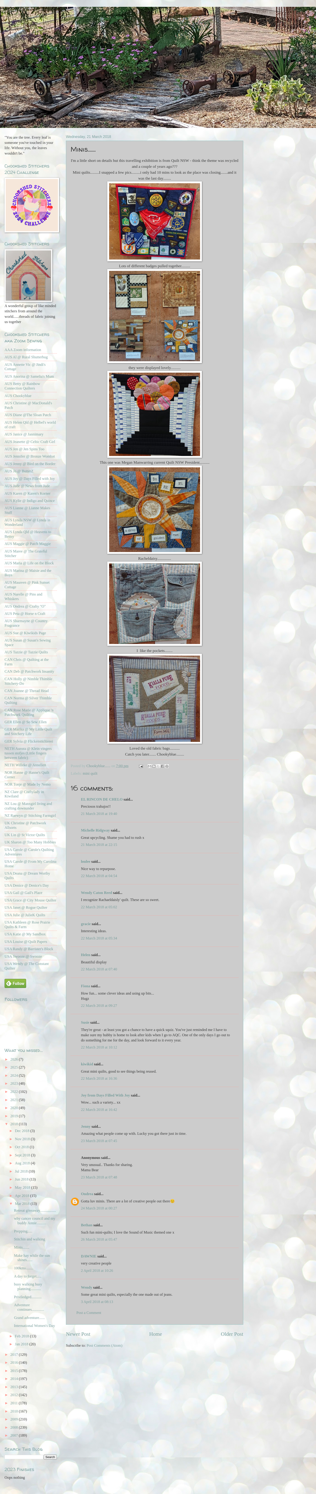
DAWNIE (88, 1256)
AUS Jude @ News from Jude (27, 486)
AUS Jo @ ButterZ (19, 471)
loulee (85, 861)
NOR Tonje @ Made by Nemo (28, 784)
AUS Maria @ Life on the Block (29, 563)
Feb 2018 (22, 1336)
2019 (14, 1116)
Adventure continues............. (29, 1307)
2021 (14, 1100)
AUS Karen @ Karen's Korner (27, 493)
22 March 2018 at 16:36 (99, 1078)
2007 (14, 1435)
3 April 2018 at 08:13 (97, 1302)
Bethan (87, 1225)
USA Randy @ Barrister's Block (29, 949)
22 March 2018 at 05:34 (99, 938)
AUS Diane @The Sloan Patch (28, 415)
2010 (14, 1411)
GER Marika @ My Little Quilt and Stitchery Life (28, 731)
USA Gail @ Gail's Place (23, 893)
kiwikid (87, 1064)
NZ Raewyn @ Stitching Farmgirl (30, 815)
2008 (14, 1427)
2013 (14, 1387)
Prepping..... (23, 1231)
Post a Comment (88, 1313)
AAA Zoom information (23, 350)
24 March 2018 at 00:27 (99, 1208)
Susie (85, 1022)
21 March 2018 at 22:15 (99, 844)
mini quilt (90, 773)
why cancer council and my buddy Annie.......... (34, 1220)
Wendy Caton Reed (96, 893)
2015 (14, 1371)
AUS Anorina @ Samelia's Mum (29, 376)
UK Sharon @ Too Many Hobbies (30, 842)
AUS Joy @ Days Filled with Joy (30, 478)
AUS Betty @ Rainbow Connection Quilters (22, 386)
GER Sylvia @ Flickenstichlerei (29, 741)
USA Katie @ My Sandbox (25, 934)
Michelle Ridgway (95, 830)
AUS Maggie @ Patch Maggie (28, 544)
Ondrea (87, 1194)
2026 (14, 1059)
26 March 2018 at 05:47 (99, 1239)
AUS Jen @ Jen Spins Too (24, 449)
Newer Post (78, 1334)
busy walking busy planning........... (28, 1286)
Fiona (85, 986)
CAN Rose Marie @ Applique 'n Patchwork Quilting (29, 712)
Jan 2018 (22, 1344)
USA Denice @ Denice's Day (27, 885)
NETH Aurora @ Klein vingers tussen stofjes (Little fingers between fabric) (28, 753)
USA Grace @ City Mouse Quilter (30, 900)
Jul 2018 (22, 1171)
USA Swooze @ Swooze (23, 956)
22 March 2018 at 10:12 (99, 1047)
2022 (14, 1091)
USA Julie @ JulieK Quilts (25, 915)
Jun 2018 (22, 1179)
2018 (14, 1124)
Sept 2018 (23, 1155)
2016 (14, 1362)
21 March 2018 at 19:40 (99, 814)
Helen (86, 955)
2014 (14, 1379)
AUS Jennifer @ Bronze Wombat (30, 456)
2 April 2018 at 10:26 (97, 1270)
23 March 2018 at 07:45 (99, 1141)
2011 (14, 1403)
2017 (14, 1354)
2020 (14, 1108)
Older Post (232, 1334)
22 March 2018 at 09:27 (99, 1005)
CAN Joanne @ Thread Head (27, 691)
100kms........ (23, 1268)
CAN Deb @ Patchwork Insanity (29, 671)
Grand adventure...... (29, 1318)
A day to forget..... (27, 1276)
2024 (14, 1075)
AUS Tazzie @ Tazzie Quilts (26, 652)
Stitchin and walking (29, 1239)
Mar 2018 (22, 1203)
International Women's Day (34, 1325)
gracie (86, 924)
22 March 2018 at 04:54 (99, 876)
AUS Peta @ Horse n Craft (25, 613)
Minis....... (21, 1247)
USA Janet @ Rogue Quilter (26, 907)
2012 (14, 1395)
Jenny (85, 1126)
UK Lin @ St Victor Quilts (25, 835)
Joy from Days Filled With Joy (105, 1095)
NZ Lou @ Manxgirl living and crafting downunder (28, 806)
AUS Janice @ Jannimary (24, 434)
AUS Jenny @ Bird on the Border (30, 464)
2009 (14, 1419)
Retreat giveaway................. (35, 1210)
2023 (14, 1083)
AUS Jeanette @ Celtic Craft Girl (30, 442)
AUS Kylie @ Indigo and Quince (30, 501)
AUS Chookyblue (18, 396)
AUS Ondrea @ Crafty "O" (25, 606)
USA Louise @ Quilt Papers (26, 941)
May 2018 (23, 1187)
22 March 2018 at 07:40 (99, 969)
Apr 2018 (22, 1196)
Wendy (86, 1287)
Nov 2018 (23, 1139)
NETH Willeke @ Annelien (25, 765)
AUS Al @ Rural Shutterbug (26, 357)
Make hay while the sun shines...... (32, 1257)
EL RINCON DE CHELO (102, 799)
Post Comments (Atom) (104, 1345)
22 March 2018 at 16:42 (99, 1109)
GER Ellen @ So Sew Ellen (26, 722)
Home (155, 1334)
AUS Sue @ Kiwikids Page (25, 633)
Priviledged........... (28, 1297)
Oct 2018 (22, 1147)
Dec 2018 (22, 1131)
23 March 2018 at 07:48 (99, 1177)
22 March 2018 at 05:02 (99, 907)
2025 (14, 1067)
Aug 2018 (23, 1163)
